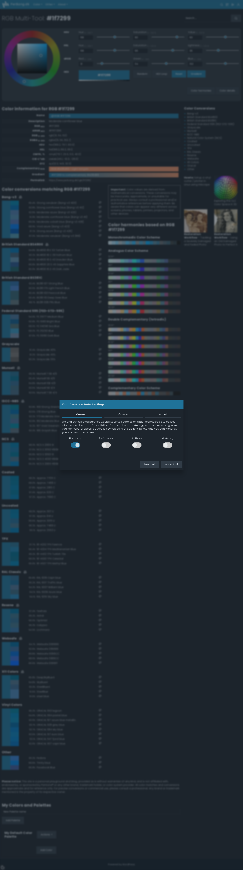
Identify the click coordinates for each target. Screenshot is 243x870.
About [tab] (163, 414)
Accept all (171, 464)
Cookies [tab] (123, 414)
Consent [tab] (82, 414)
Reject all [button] (149, 464)
